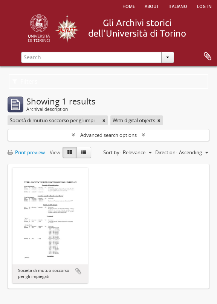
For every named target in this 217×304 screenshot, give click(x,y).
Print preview (26, 152)
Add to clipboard (78, 271)
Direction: (166, 152)
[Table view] (83, 152)
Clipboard (207, 56)
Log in (204, 6)
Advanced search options (108, 135)
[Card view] (70, 152)
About (152, 6)
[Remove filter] (103, 120)
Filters (25, 81)
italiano (177, 6)
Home (128, 6)
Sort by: (112, 152)
